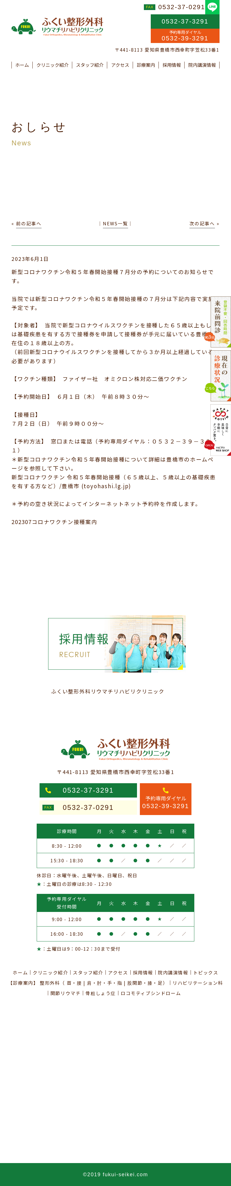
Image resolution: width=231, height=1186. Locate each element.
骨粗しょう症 (100, 993)
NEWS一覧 (115, 223)
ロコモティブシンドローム (151, 993)
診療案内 (146, 64)
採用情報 (172, 64)
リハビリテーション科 (198, 982)
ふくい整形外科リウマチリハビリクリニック (108, 691)
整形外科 (50, 982)
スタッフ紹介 (89, 64)
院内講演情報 (202, 64)
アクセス (120, 64)
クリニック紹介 (52, 64)
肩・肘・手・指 (104, 982)
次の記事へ (202, 223)
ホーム (22, 64)
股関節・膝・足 (145, 982)
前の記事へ (29, 223)
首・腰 (74, 982)
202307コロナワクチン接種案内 (54, 521)
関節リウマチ (65, 993)
